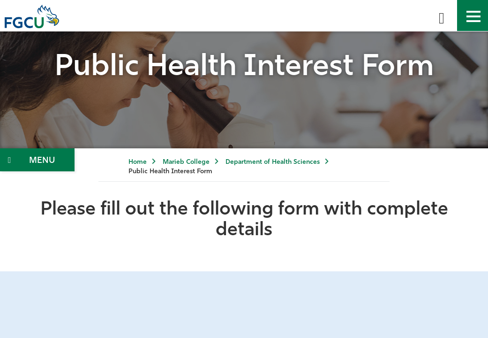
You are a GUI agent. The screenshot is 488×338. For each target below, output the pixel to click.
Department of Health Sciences (272, 162)
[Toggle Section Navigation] (37, 159)
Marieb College (186, 162)
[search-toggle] (441, 15)
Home (137, 162)
